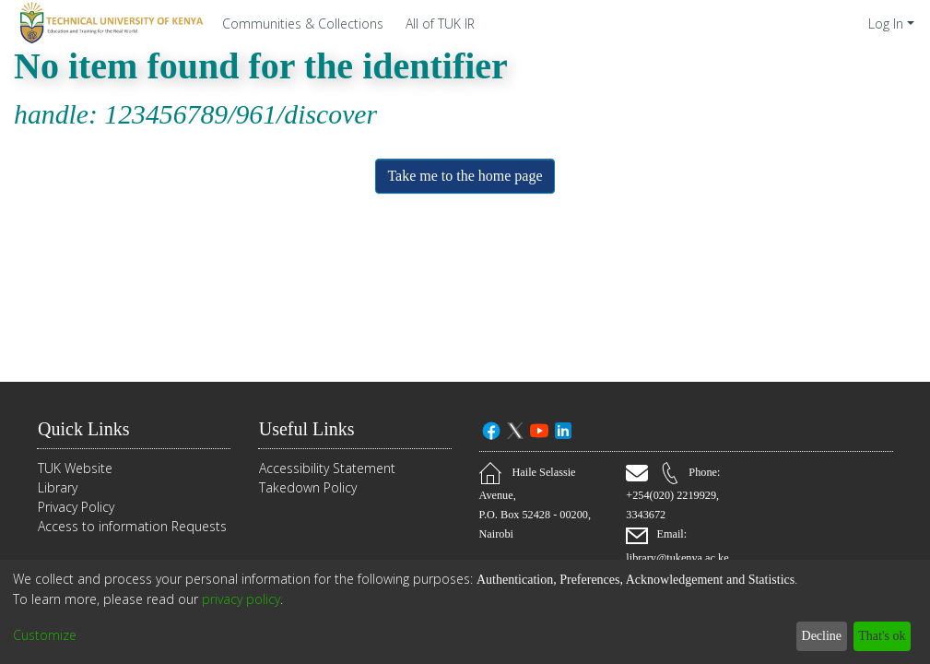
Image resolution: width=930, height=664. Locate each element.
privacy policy (241, 599)
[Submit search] (828, 23)
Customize (45, 636)
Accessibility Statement (327, 469)
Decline (811, 636)
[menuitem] (445, 23)
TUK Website (75, 469)
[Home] (109, 23)
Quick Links (87, 429)
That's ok (877, 636)
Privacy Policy (76, 507)
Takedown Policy (308, 488)
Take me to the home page (465, 176)
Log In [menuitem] (885, 23)
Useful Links (313, 429)
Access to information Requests (132, 527)
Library (57, 488)
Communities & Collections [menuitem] (302, 23)
